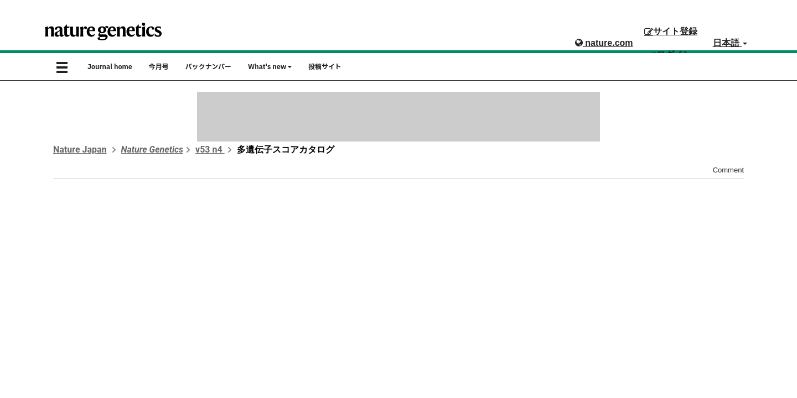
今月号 (159, 67)
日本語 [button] (730, 43)
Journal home (109, 67)
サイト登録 (670, 31)
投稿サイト (324, 67)
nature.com (604, 43)
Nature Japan (80, 149)
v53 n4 (210, 149)
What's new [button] (270, 67)
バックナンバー (208, 67)
